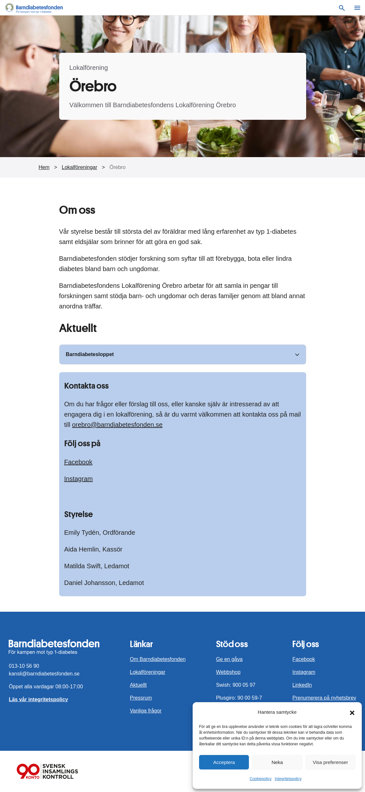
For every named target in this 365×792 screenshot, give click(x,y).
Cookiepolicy (260, 779)
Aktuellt (138, 685)
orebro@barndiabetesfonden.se (117, 424)
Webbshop (228, 672)
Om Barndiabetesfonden (158, 659)
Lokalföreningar (79, 167)
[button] (352, 712)
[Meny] (357, 7)
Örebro (118, 167)
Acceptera (224, 762)
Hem (44, 167)
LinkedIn (302, 685)
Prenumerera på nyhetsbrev (324, 698)
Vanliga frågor (145, 710)
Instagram (78, 478)
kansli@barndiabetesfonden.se (44, 673)
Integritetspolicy (288, 779)
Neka (277, 762)
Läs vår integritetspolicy (38, 699)
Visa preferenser (330, 762)
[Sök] (342, 7)
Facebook (78, 462)
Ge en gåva (229, 659)
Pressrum (141, 698)
